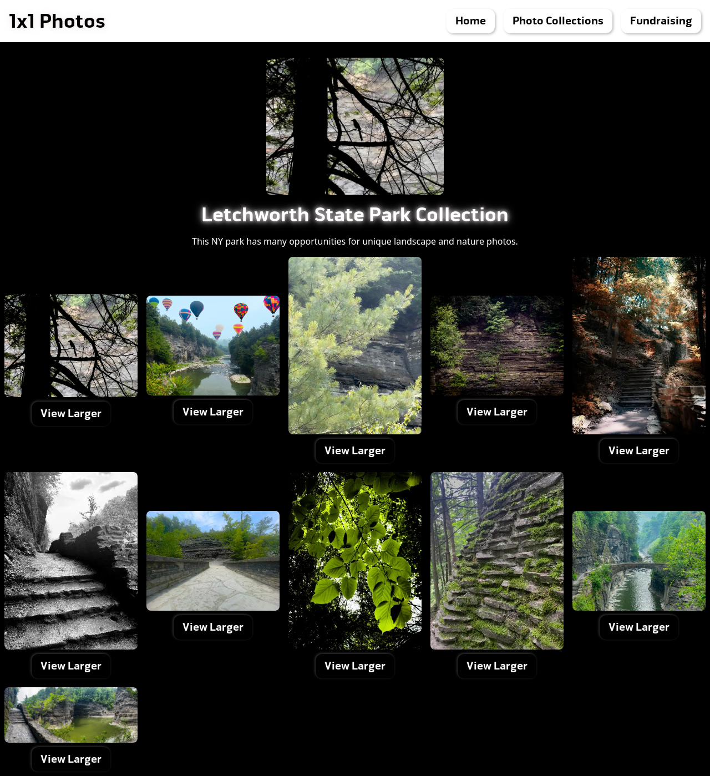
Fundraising (661, 21)
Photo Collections (558, 21)
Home (470, 21)
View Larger (71, 413)
